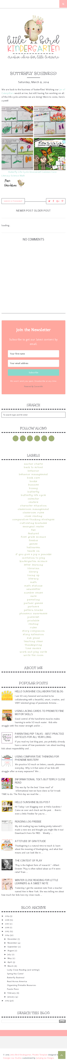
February (12, 993)
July (10, 954)
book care (33, 477)
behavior (33, 470)
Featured (33, 533)
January (11, 996)
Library (33, 571)
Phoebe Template (40, 1055)
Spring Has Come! (15, 973)
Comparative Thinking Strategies (33, 519)
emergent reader (33, 526)
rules (33, 627)
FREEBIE (33, 540)
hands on (33, 550)
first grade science (33, 536)
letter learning (33, 564)
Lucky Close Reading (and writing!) (23, 969)
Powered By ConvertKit (33, 386)
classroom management (33, 509)
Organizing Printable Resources (21, 985)
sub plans (33, 637)
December (13, 939)
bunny (33, 488)
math (33, 582)
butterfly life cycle (33, 495)
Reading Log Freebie (28, 821)
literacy (33, 578)
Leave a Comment (13, 201)
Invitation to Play (33, 557)
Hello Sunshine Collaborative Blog (39, 691)
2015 (7, 931)
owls (33, 596)
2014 (7, 935)
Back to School (33, 467)
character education (33, 505)
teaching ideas (33, 641)
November (13, 943)
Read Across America (17, 981)
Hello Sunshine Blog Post (32, 802)
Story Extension (33, 634)
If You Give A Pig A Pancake (34, 554)
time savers (33, 648)
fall (33, 529)
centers (34, 502)
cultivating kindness (33, 523)
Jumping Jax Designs (45, 1058)
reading (34, 623)
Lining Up (33, 575)
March (11, 966)
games (33, 543)
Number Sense (33, 592)
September (13, 946)
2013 (7, 1000)
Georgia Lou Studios (12, 1058)
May (10, 958)
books (33, 481)
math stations (33, 585)
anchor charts (33, 463)
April (10, 962)
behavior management (33, 474)
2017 (7, 923)
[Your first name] (33, 353)
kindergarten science (33, 561)
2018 (7, 920)
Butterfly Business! (15, 977)
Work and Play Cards (33, 651)
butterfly (33, 491)
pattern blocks (33, 610)
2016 (7, 927)
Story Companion (33, 630)
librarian (33, 568)
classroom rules (33, 512)
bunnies (33, 484)
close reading (33, 516)
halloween (33, 547)
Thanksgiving (33, 644)
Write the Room (34, 655)
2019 (7, 916)
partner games (33, 603)
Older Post (42, 210)
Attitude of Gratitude (30, 841)
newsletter (33, 589)
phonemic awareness (34, 613)
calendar (33, 498)
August (11, 950)
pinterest (33, 616)
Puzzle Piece (13, 989)
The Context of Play (28, 860)
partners (33, 606)
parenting (33, 599)
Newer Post (24, 210)
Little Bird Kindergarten (20, 1055)
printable (33, 620)
